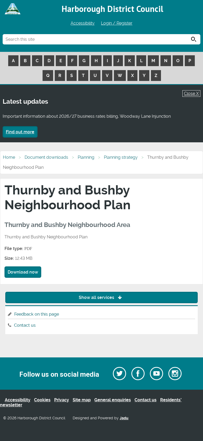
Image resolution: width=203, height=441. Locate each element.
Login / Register (116, 23)
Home (9, 157)
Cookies (42, 399)
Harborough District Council (112, 8)
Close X (191, 93)
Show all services (101, 297)
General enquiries (112, 399)
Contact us (25, 325)
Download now (23, 272)
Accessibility (83, 23)
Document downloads (46, 157)
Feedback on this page (36, 314)
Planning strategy (121, 157)
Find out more (20, 131)
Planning (86, 157)
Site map (82, 399)
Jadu (124, 418)
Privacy (61, 399)
